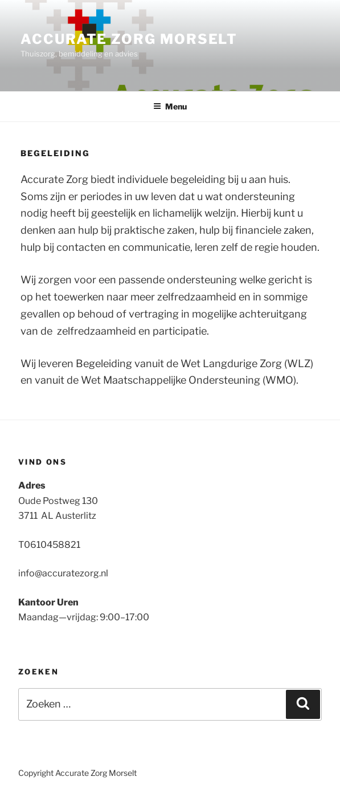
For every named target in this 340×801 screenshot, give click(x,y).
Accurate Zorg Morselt (129, 39)
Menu (170, 106)
